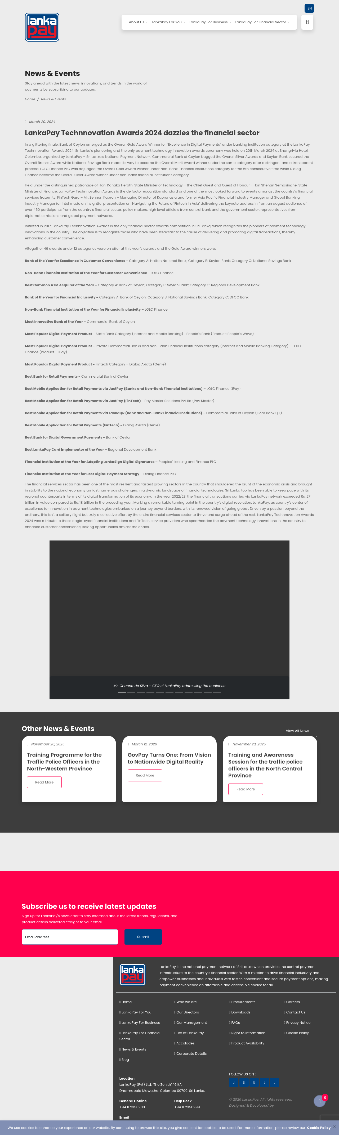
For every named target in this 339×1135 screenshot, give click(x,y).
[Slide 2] (131, 692)
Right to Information (247, 1032)
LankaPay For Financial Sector (261, 22)
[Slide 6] (169, 692)
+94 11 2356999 (187, 1107)
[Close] (334, 1127)
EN (310, 8)
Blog (124, 1059)
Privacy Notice (297, 1022)
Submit (143, 936)
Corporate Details (190, 1053)
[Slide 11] (217, 692)
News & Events (53, 99)
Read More (44, 788)
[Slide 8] (189, 692)
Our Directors (186, 1012)
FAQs (234, 1022)
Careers (292, 1001)
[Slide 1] (122, 692)
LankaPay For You (167, 22)
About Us (137, 22)
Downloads (240, 1012)
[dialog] (169, 1127)
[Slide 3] (141, 692)
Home (30, 99)
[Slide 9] (198, 692)
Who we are (185, 1001)
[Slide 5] (160, 692)
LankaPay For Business (209, 22)
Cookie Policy (296, 1032)
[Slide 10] (208, 692)
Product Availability (246, 1043)
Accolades (184, 1043)
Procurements (242, 1001)
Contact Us (294, 1012)
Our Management (190, 1022)
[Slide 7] (179, 692)
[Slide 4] (150, 692)
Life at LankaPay (189, 1032)
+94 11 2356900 (132, 1107)
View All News (297, 730)
